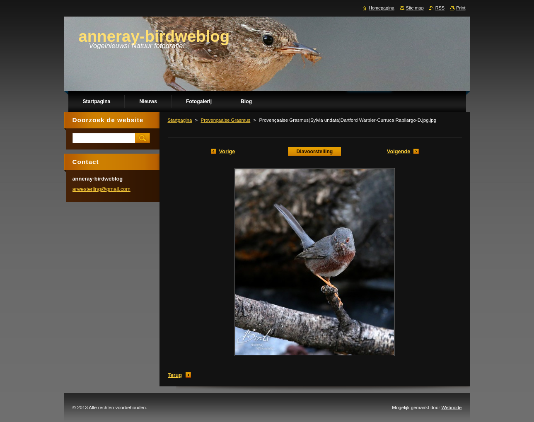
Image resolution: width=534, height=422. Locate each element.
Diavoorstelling (314, 151)
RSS (440, 7)
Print (460, 7)
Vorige (227, 151)
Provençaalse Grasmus (226, 120)
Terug (175, 375)
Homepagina (381, 7)
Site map (415, 7)
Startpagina (180, 120)
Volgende (399, 151)
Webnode (451, 407)
